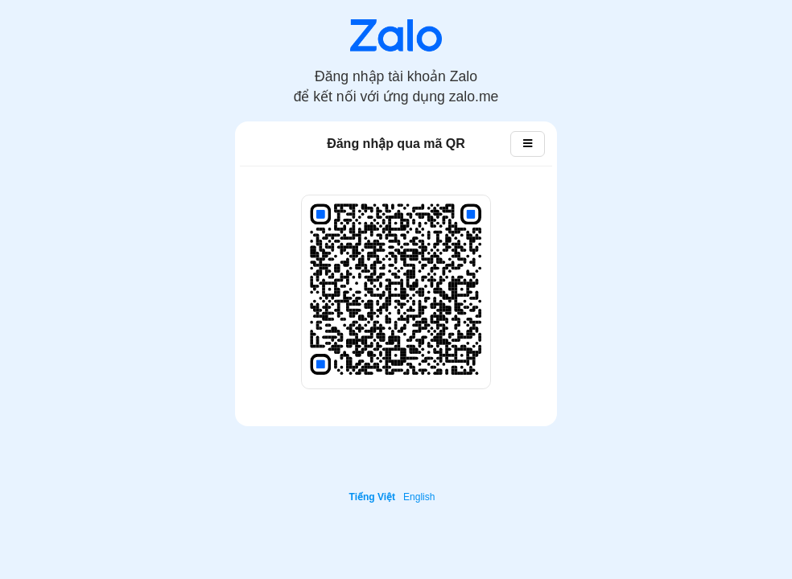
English (419, 497)
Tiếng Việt (372, 497)
